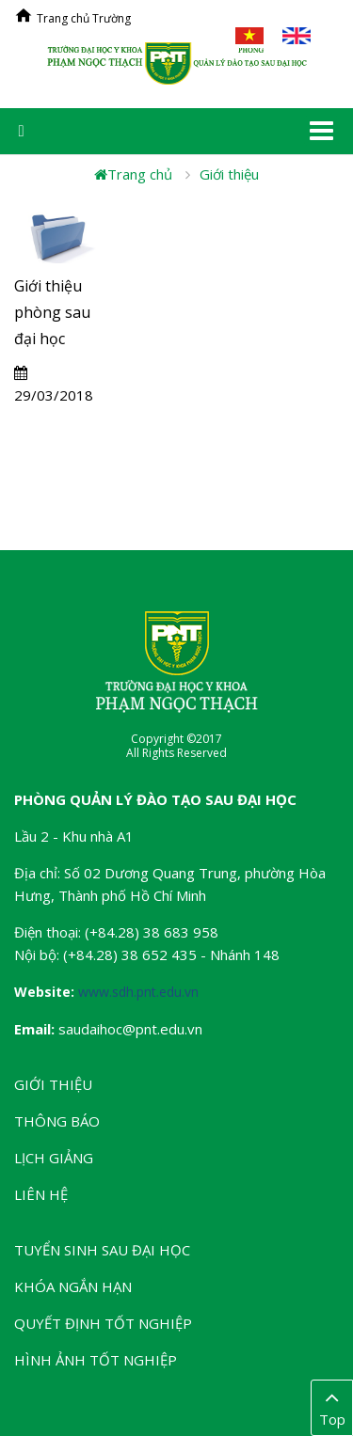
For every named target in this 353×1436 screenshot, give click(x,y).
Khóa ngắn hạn (73, 1286)
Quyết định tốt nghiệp (103, 1323)
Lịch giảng (53, 1157)
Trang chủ (133, 174)
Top (332, 1406)
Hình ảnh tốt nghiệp (95, 1359)
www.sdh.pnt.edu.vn (138, 992)
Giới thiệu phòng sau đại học (52, 312)
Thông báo (57, 1121)
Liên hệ (41, 1194)
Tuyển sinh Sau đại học (102, 1249)
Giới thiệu (229, 174)
